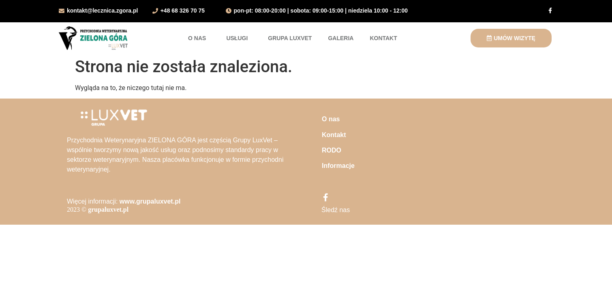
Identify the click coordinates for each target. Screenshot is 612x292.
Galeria (340, 38)
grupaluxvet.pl (108, 209)
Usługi (239, 38)
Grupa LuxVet (290, 38)
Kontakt (383, 38)
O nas (199, 38)
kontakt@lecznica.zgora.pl (102, 10)
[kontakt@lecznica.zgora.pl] (61, 11)
